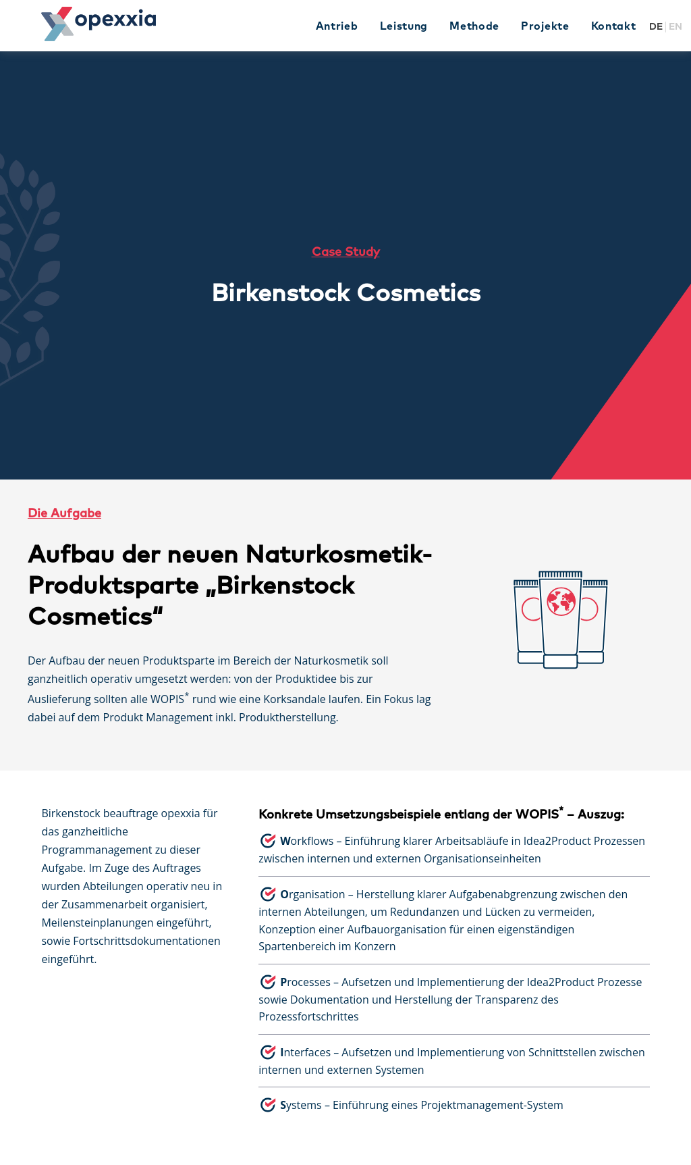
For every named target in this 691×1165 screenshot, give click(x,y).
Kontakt (613, 26)
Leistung (404, 26)
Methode (474, 26)
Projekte (545, 26)
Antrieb (337, 26)
